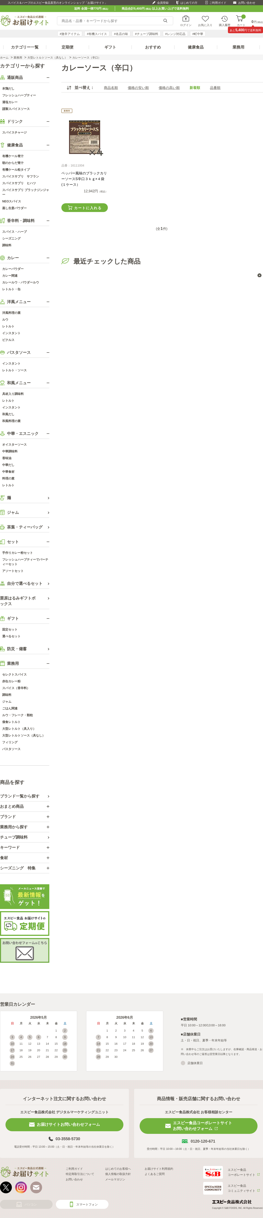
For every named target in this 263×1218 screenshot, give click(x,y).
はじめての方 (188, 2)
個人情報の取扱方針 (118, 1174)
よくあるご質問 (155, 1174)
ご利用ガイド (217, 2)
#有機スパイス (97, 34)
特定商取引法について (80, 1174)
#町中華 (197, 34)
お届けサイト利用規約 (159, 1168)
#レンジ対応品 (175, 34)
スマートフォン (87, 1204)
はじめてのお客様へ (118, 1168)
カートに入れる (88, 208)
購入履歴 (224, 24)
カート (241, 20)
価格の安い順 (138, 88)
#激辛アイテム (70, 34)
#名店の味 (121, 34)
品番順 (215, 88)
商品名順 (111, 88)
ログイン (186, 24)
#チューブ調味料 (146, 34)
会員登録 (163, 2)
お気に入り (205, 24)
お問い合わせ (246, 2)
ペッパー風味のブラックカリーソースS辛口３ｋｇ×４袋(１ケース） (84, 178)
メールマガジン (115, 1179)
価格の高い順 (169, 88)
